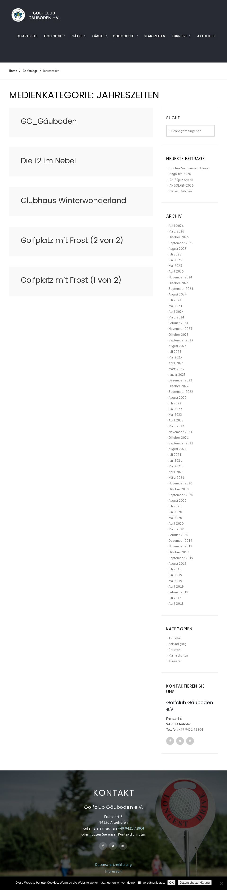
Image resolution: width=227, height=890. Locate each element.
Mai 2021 (175, 466)
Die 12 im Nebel (48, 160)
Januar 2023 (177, 374)
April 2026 (176, 226)
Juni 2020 (175, 512)
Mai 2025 (175, 266)
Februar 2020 (178, 535)
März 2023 (176, 369)
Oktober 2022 (179, 386)
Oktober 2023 (179, 334)
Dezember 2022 (180, 380)
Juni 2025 (175, 260)
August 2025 (178, 248)
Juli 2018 (175, 598)
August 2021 (178, 449)
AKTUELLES (206, 36)
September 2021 (181, 443)
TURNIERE (180, 36)
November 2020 (180, 483)
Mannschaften (178, 655)
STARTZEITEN (154, 36)
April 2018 (176, 603)
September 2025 (181, 243)
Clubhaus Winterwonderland (73, 200)
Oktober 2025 (179, 237)
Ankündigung (178, 644)
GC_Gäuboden (49, 121)
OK (171, 882)
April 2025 (176, 271)
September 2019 (181, 558)
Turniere (175, 661)
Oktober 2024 (179, 283)
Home (13, 71)
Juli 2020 (175, 506)
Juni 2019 (175, 575)
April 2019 (176, 586)
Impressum (113, 871)
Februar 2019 (178, 592)
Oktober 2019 (179, 552)
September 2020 (181, 495)
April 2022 (176, 420)
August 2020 (178, 500)
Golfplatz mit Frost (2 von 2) (72, 240)
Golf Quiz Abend (181, 180)
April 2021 (176, 472)
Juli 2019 (175, 569)
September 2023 (181, 340)
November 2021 (180, 432)
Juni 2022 (175, 409)
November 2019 (180, 546)
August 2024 (178, 294)
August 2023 (178, 346)
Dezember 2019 (180, 540)
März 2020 (176, 529)
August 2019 (178, 563)
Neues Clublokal (181, 191)
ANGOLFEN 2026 (182, 185)
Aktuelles (175, 638)
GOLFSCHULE (123, 36)
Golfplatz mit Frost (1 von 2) (71, 280)
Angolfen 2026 (180, 174)
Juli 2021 (175, 454)
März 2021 (176, 477)
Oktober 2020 (179, 489)
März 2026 (176, 231)
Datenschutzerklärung (113, 864)
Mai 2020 (175, 518)
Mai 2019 (175, 581)
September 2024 (181, 288)
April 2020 (176, 523)
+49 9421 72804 (191, 729)
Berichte (174, 650)
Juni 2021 (175, 460)
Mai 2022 (175, 414)
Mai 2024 (175, 306)
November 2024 (180, 277)
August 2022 (178, 397)
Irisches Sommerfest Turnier (190, 168)
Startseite (27, 36)
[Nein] (221, 883)
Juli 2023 (175, 351)
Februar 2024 (178, 323)
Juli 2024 (175, 300)
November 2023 (180, 328)
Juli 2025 (175, 254)
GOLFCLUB (52, 36)
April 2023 (176, 363)
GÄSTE (97, 36)
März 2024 (176, 317)
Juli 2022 (175, 403)
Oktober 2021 (179, 437)
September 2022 (181, 391)
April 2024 (176, 311)
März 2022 (176, 426)
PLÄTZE (77, 36)
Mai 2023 (175, 357)
